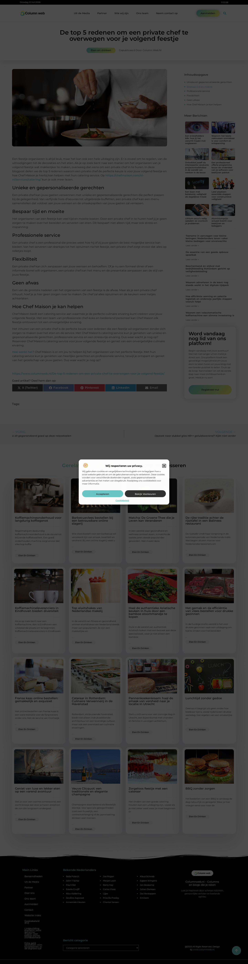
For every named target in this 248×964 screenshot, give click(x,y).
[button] (164, 466)
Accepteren (102, 494)
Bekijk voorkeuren (145, 494)
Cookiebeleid (122, 500)
